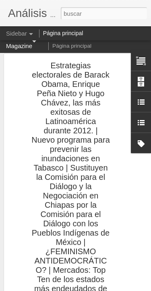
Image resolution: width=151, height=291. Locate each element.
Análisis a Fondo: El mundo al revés (58, 195)
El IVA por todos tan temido (49, 267)
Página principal (71, 46)
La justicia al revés (40, 176)
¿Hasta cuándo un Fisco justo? (53, 213)
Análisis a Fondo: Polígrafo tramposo (59, 249)
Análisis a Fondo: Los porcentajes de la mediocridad (76, 231)
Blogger (106, 286)
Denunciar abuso (133, 286)
